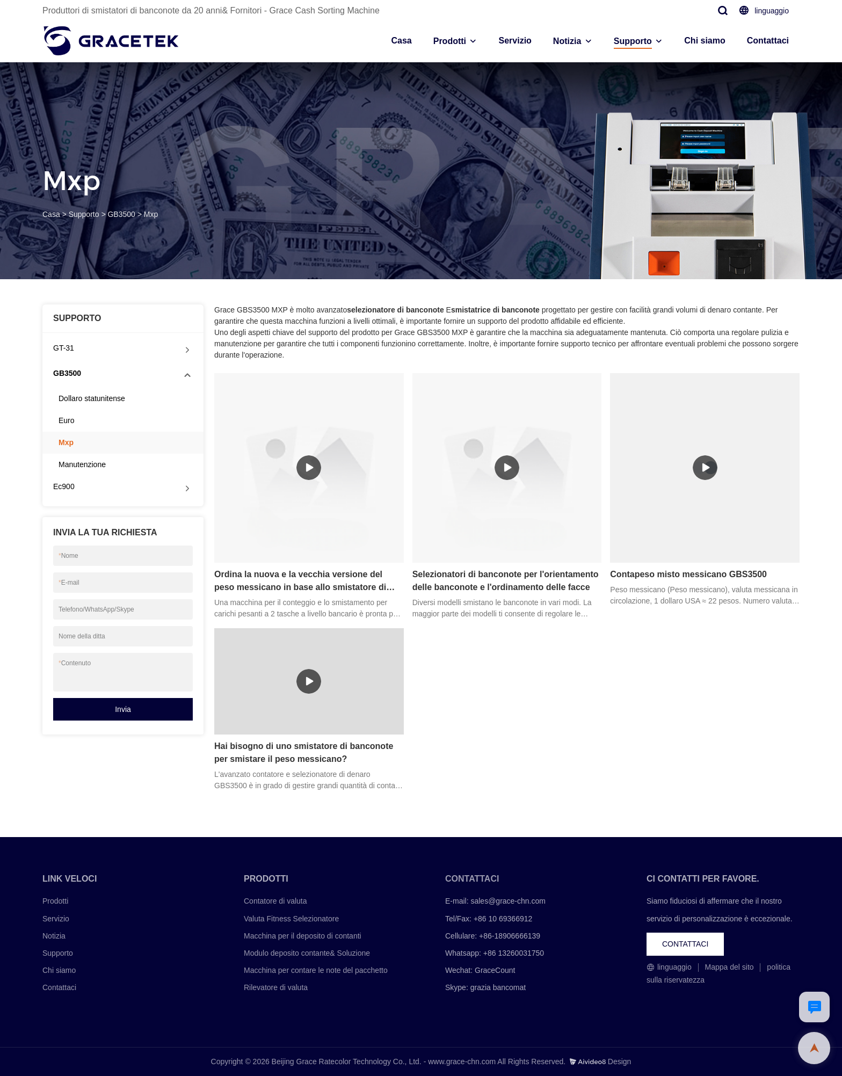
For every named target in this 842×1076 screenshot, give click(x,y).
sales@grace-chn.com (508, 901)
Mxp (151, 214)
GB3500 (121, 214)
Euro (67, 420)
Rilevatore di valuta (276, 987)
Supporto (633, 41)
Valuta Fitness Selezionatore (291, 918)
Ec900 (64, 486)
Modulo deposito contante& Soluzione (307, 953)
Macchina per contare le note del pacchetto (316, 970)
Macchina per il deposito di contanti (302, 936)
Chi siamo (704, 40)
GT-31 (63, 348)
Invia (123, 709)
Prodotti (449, 41)
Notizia (567, 41)
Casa (401, 40)
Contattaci (768, 40)
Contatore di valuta (275, 901)
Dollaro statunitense (92, 398)
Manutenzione (82, 464)
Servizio (514, 40)
